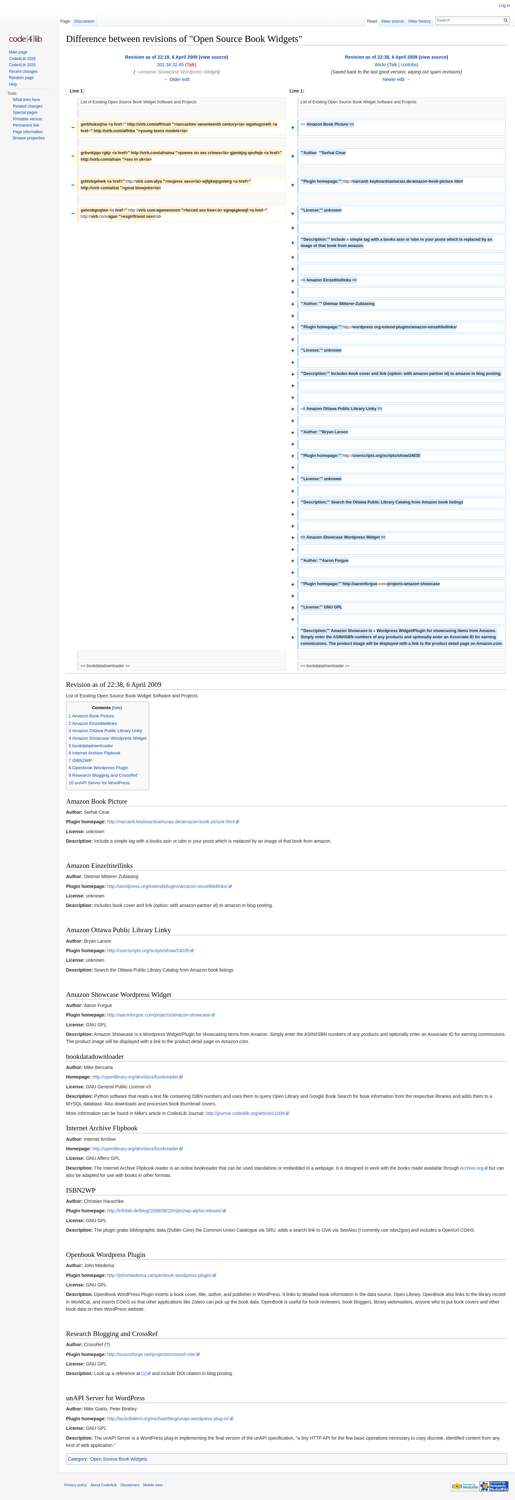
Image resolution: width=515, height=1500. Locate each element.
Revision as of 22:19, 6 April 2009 (161, 57)
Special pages (25, 112)
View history (419, 21)
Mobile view (152, 1485)
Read (372, 21)
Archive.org (471, 1168)
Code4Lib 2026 (22, 58)
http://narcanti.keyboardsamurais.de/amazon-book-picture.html (171, 821)
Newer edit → (397, 79)
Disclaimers (130, 1485)
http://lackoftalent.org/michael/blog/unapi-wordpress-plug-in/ (168, 1418)
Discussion (84, 21)
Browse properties (29, 138)
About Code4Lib (104, 1485)
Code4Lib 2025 (22, 65)
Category (77, 1459)
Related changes (27, 106)
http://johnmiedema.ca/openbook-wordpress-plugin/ (159, 1275)
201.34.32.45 (170, 64)
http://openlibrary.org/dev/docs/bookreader (135, 1076)
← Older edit (177, 79)
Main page (18, 52)
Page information (28, 132)
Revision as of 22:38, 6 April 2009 (381, 57)
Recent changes (23, 71)
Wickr (380, 64)
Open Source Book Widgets (118, 1459)
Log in (504, 5)
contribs (409, 64)
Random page (21, 77)
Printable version (27, 119)
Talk (191, 64)
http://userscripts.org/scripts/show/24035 (148, 950)
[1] (144, 1373)
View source (392, 21)
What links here (26, 99)
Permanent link (26, 125)
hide (117, 708)
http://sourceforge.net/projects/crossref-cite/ (151, 1354)
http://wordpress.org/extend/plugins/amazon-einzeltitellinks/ (167, 886)
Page (65, 21)
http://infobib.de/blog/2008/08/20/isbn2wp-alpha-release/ (164, 1210)
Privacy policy (75, 1485)
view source (213, 57)
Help (13, 84)
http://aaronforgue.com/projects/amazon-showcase (158, 1014)
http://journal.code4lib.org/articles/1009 (245, 1113)
